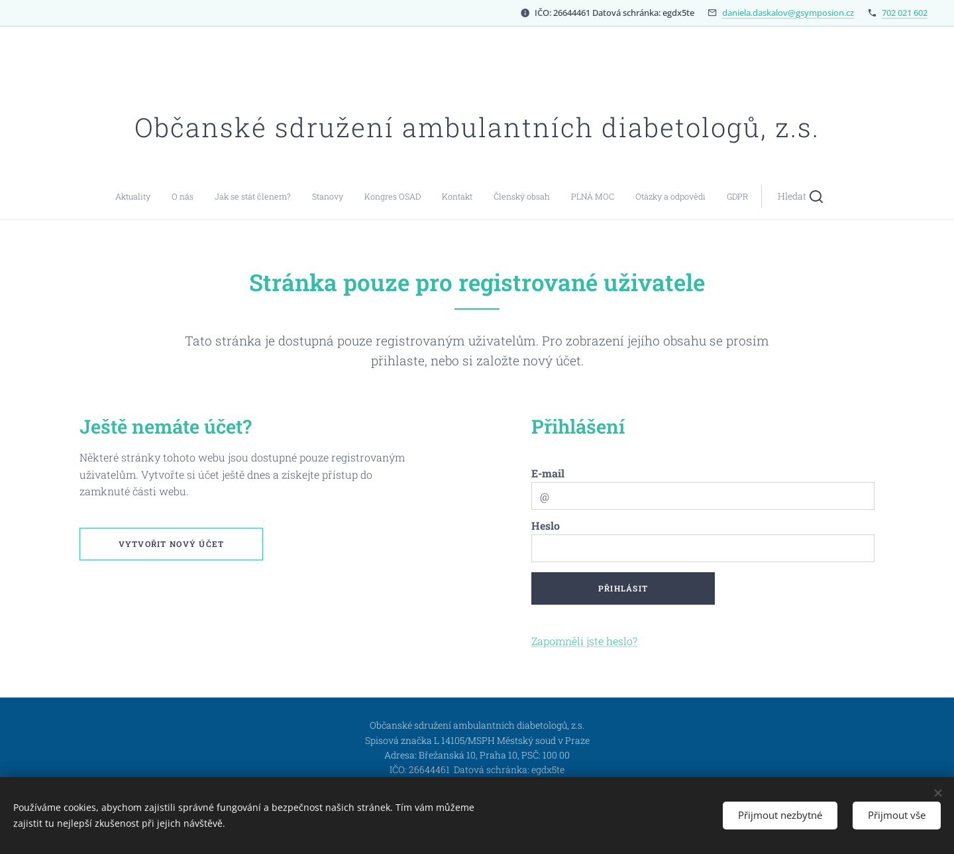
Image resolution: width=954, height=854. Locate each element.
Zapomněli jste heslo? (584, 641)
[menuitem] (341, 196)
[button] (579, 196)
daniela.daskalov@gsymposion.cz (788, 13)
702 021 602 (905, 13)
